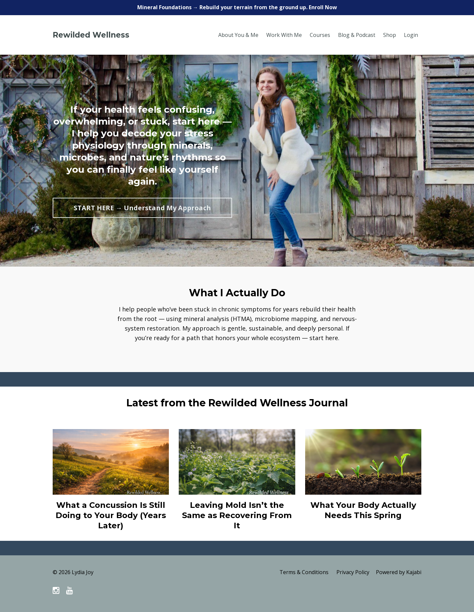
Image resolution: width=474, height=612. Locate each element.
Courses (320, 35)
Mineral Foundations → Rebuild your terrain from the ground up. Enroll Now (237, 7)
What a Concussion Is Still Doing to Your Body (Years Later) (111, 515)
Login (411, 35)
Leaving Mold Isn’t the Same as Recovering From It (237, 515)
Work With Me (284, 35)
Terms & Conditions (304, 572)
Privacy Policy (352, 572)
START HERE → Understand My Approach (142, 207)
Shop (389, 35)
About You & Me (238, 35)
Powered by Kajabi (398, 572)
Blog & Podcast (356, 35)
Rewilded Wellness (91, 35)
